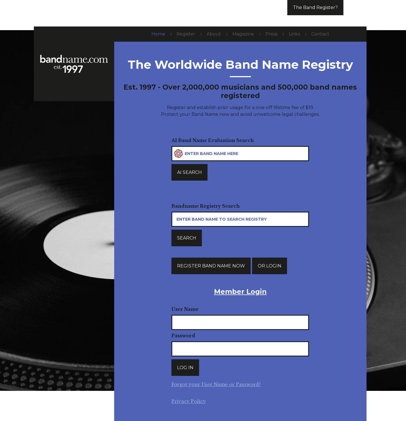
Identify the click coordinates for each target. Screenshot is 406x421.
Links (294, 34)
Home (158, 34)
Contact (320, 34)
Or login (269, 266)
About (214, 34)
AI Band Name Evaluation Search (212, 140)
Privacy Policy (188, 401)
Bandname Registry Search (205, 206)
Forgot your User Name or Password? (216, 384)
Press (271, 34)
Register (185, 34)
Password (183, 335)
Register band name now (211, 266)
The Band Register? (315, 7)
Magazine (243, 34)
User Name (184, 309)
